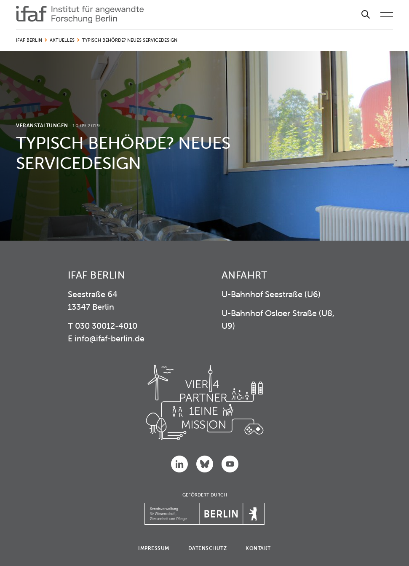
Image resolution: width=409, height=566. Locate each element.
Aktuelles (62, 40)
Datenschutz (207, 548)
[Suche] (365, 14)
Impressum (153, 548)
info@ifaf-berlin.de (109, 338)
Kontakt (258, 548)
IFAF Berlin (29, 40)
